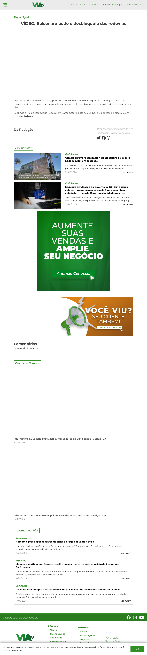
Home (53, 630)
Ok (137, 649)
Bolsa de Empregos (112, 4)
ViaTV (108, 632)
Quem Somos (131, 4)
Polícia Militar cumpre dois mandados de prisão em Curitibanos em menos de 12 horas (68, 589)
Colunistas (94, 4)
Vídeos (83, 4)
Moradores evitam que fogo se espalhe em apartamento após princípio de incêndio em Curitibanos (68, 566)
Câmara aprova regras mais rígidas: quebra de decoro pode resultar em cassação (97, 159)
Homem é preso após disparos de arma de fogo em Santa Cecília (55, 541)
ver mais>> (128, 172)
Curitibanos (71, 154)
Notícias (73, 4)
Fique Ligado (22, 17)
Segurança (21, 538)
